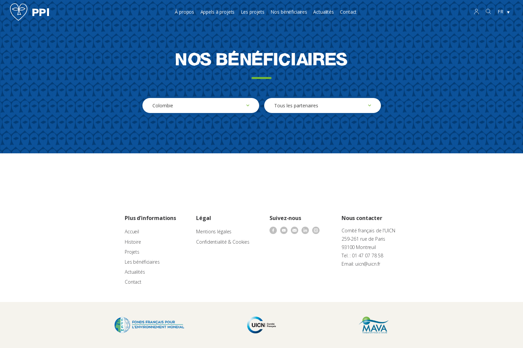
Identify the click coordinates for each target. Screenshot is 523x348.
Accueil (132, 231)
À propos (184, 12)
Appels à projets (217, 12)
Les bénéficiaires (142, 262)
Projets (132, 252)
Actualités (323, 12)
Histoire (133, 242)
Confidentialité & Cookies (222, 242)
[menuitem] (503, 12)
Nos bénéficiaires (289, 12)
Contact (348, 12)
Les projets (253, 12)
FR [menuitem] (500, 11)
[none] (503, 12)
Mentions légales (213, 231)
